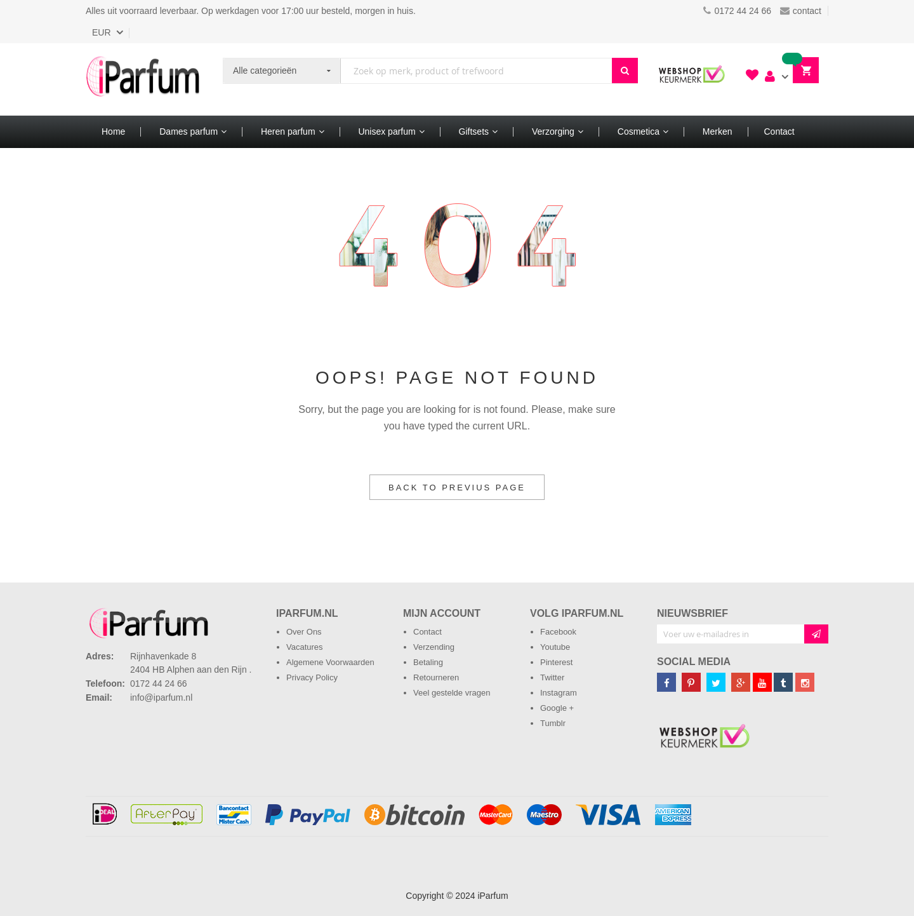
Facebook (558, 631)
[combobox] (476, 70)
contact (800, 11)
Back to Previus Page (457, 487)
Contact (427, 631)
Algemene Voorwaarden (330, 662)
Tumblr (553, 723)
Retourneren (436, 677)
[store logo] (143, 79)
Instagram (558, 692)
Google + (557, 708)
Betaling (428, 662)
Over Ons (304, 631)
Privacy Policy (312, 677)
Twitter (552, 677)
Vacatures (304, 647)
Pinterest (556, 662)
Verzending (433, 647)
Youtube (555, 647)
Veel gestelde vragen (451, 692)
